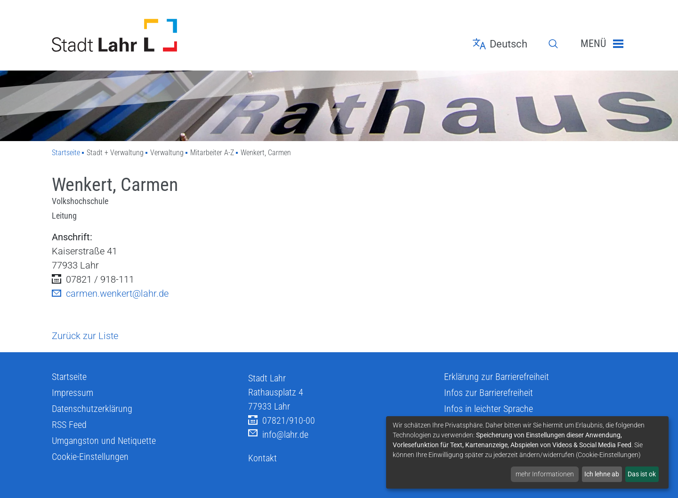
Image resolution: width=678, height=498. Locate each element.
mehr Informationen (545, 474)
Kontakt (262, 458)
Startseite (69, 376)
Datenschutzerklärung (92, 408)
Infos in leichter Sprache (488, 408)
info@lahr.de (278, 435)
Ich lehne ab (601, 474)
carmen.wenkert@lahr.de (110, 293)
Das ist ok (642, 474)
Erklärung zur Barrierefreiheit (496, 376)
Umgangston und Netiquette (104, 440)
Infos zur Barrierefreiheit (488, 392)
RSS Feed (69, 424)
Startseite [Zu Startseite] (66, 152)
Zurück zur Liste (85, 335)
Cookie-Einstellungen (90, 456)
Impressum (72, 392)
